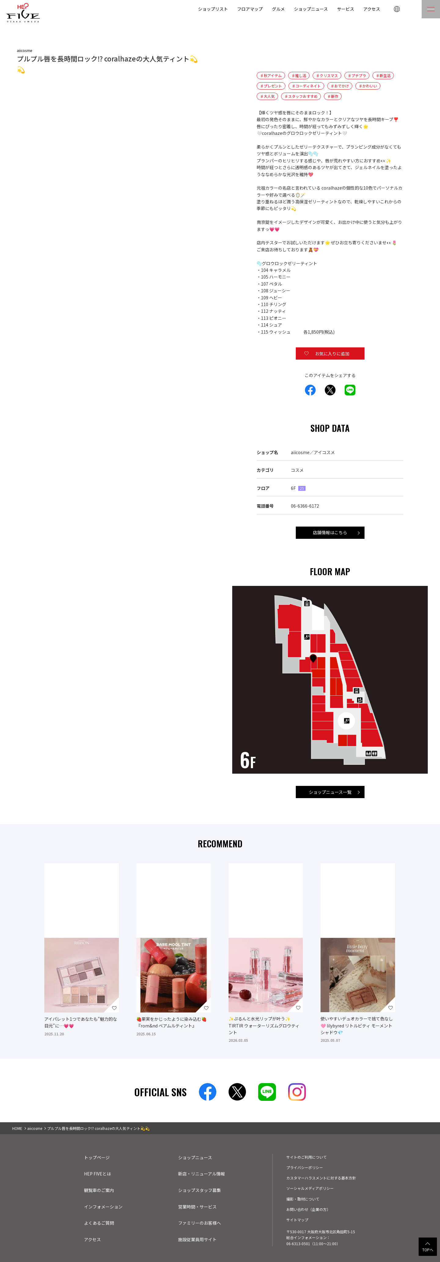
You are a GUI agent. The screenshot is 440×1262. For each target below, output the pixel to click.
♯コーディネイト (306, 86)
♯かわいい (368, 86)
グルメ (277, 8)
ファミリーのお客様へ (199, 1222)
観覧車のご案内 (99, 1190)
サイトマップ (297, 1219)
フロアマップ (249, 8)
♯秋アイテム (271, 75)
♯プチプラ (357, 75)
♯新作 (332, 96)
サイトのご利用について (306, 1157)
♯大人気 (267, 96)
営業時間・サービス (197, 1206)
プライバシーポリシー (304, 1167)
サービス (345, 8)
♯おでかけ (340, 86)
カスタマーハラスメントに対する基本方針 (321, 1177)
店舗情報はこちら (330, 532)
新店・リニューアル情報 (201, 1173)
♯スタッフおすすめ (300, 96)
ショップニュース (310, 8)
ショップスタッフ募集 (199, 1190)
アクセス (371, 8)
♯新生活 (383, 75)
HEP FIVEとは (98, 1173)
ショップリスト (212, 8)
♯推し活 (299, 75)
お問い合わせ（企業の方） (308, 1209)
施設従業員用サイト (197, 1239)
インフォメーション (103, 1206)
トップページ (97, 1157)
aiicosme (35, 1128)
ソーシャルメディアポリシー (310, 1188)
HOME (17, 1128)
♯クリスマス (327, 75)
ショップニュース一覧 (330, 792)
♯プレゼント (271, 86)
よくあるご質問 (99, 1222)
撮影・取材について (302, 1199)
